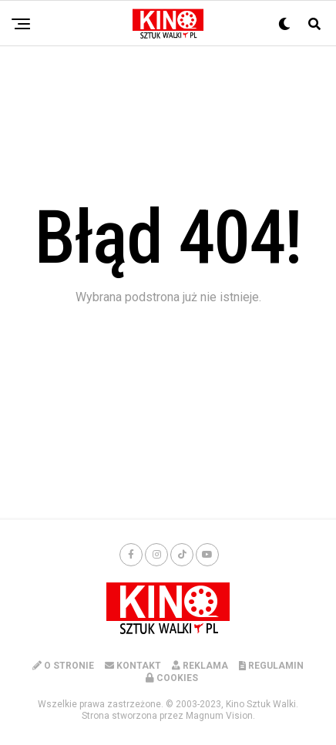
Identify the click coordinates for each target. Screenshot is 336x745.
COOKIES (172, 678)
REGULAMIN (271, 665)
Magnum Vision (219, 715)
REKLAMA (200, 665)
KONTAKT (133, 665)
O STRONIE (63, 665)
